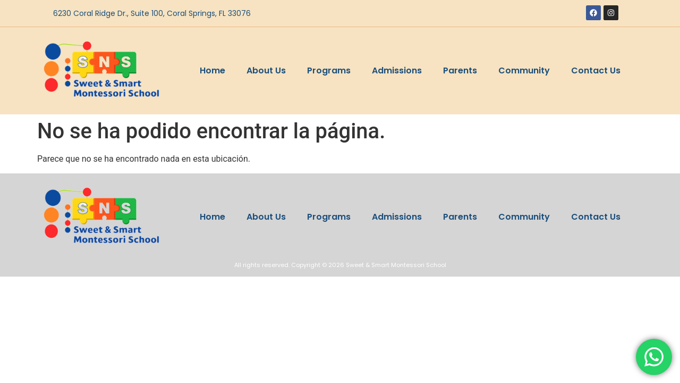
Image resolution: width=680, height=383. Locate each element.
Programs (329, 70)
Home (212, 70)
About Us (266, 70)
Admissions (397, 70)
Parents (460, 70)
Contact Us (595, 70)
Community (524, 70)
